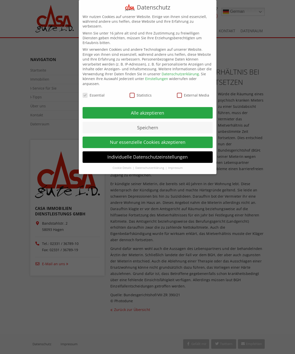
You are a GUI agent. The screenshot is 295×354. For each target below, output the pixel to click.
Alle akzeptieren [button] (147, 109)
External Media (193, 91)
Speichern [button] (147, 123)
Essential (94, 91)
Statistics (141, 91)
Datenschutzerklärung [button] (150, 163)
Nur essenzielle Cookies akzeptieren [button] (147, 138)
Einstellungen (156, 74)
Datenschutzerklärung (180, 69)
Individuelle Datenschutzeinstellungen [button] (147, 153)
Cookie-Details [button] (122, 163)
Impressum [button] (175, 163)
